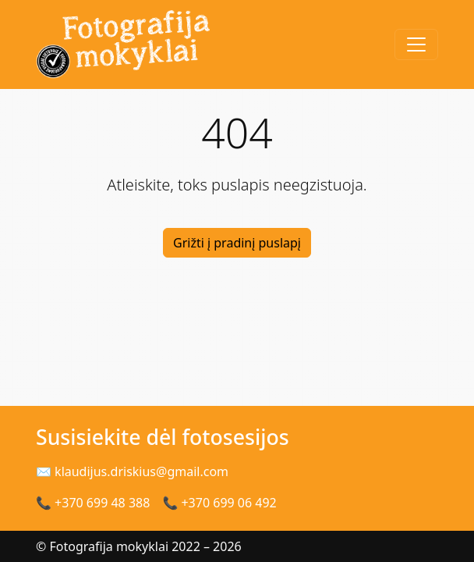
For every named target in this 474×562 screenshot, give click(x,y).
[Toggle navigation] (416, 44)
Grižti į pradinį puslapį (237, 242)
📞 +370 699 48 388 (93, 502)
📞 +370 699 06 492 (219, 502)
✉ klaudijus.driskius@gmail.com (132, 471)
